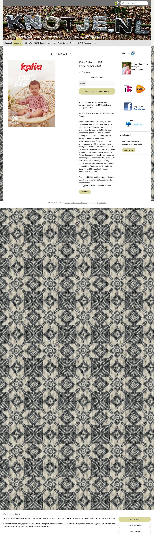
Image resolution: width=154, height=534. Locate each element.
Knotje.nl (8, 43)
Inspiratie (17, 43)
